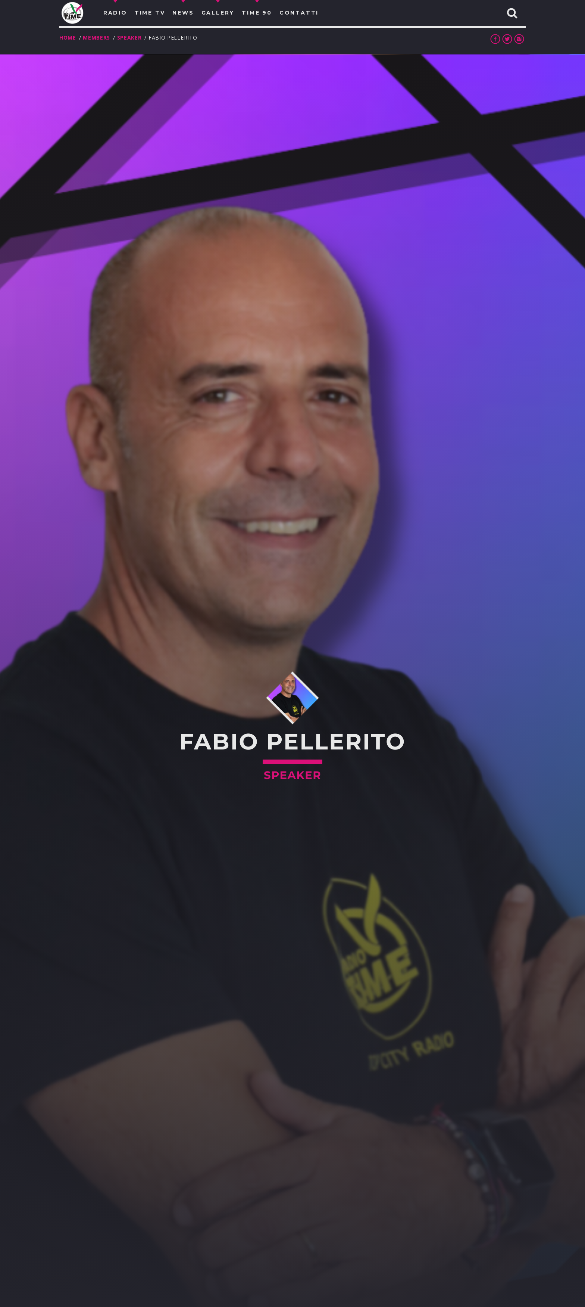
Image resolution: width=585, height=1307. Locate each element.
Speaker (129, 37)
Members (96, 37)
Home (67, 37)
